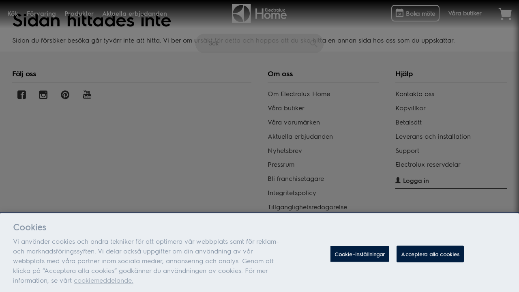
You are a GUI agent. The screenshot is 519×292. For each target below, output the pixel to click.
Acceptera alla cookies (430, 256)
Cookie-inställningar (360, 256)
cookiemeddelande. (103, 282)
